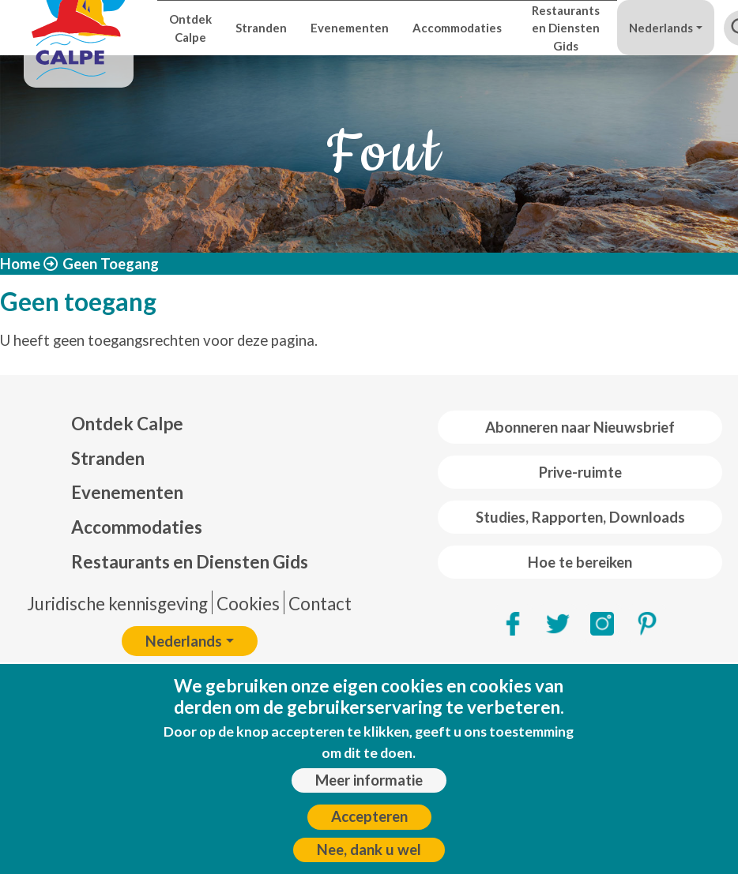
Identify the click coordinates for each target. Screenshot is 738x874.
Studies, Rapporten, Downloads (580, 517)
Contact (320, 603)
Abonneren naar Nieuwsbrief (580, 427)
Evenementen (350, 28)
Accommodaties (457, 28)
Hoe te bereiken (580, 562)
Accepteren (369, 823)
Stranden (261, 28)
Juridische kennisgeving (117, 603)
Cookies (248, 603)
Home (20, 263)
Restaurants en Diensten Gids (566, 28)
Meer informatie (369, 787)
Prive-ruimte (580, 472)
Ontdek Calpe (190, 27)
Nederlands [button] (661, 28)
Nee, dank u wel (369, 856)
